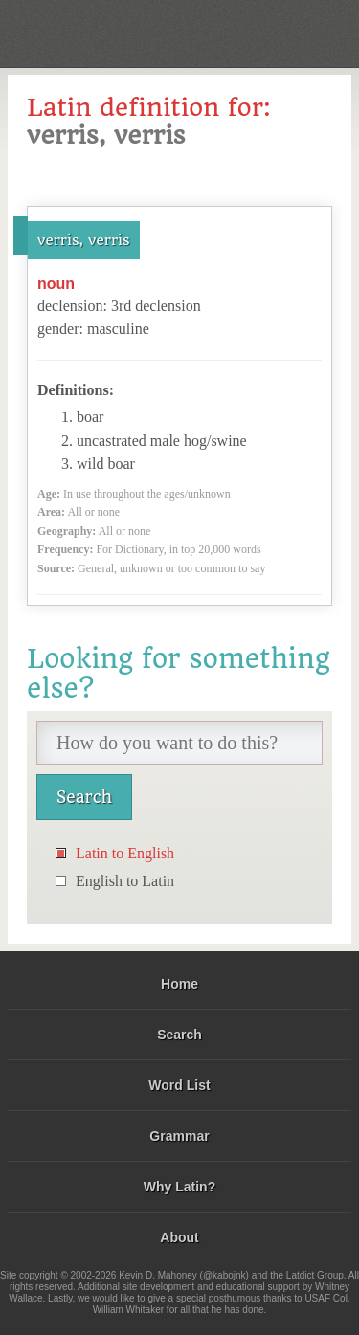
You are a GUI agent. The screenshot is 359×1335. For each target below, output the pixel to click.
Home (179, 983)
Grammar (179, 1136)
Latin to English (125, 853)
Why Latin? (179, 1186)
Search (179, 1034)
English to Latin (125, 881)
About (179, 1237)
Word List (179, 1085)
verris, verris (83, 240)
